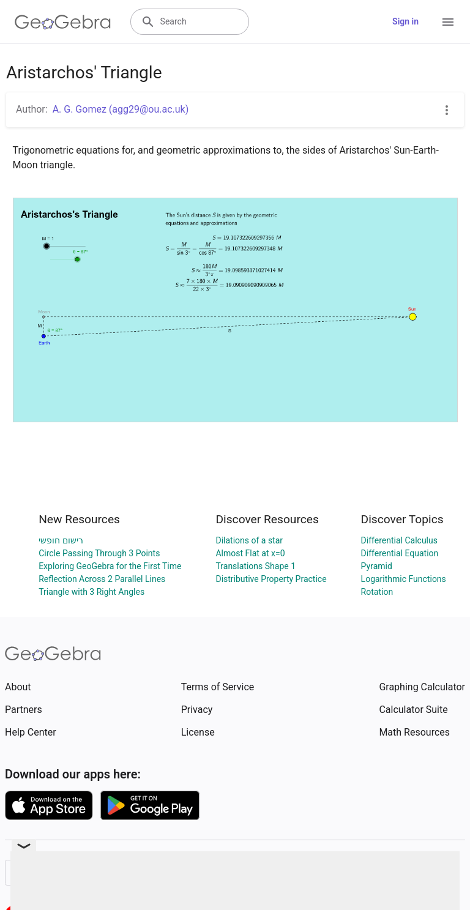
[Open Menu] (448, 22)
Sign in (405, 21)
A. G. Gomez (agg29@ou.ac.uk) (121, 109)
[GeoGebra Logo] (63, 22)
